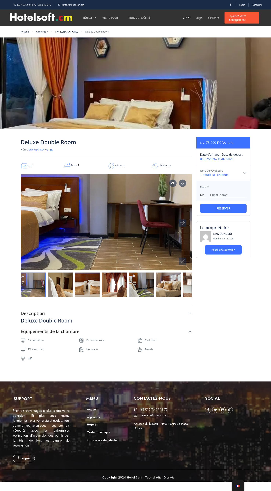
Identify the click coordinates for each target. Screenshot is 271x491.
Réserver (223, 208)
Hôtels (89, 17)
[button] (182, 261)
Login (242, 4)
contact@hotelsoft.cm (71, 4)
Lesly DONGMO (222, 234)
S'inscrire (257, 4)
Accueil (25, 31)
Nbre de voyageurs (211, 170)
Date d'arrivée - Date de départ (221, 155)
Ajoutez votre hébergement (237, 17)
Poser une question (223, 250)
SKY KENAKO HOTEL (66, 31)
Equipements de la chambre (50, 331)
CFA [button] (186, 17)
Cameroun (42, 31)
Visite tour (110, 17)
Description (33, 313)
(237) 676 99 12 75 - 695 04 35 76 (32, 4)
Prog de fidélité (139, 17)
